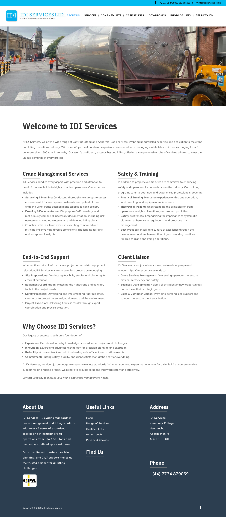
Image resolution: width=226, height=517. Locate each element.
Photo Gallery (180, 15)
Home (89, 418)
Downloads (157, 15)
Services (90, 15)
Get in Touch (204, 15)
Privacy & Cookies (97, 440)
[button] (5, 63)
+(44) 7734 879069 (169, 473)
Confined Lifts (111, 15)
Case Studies (135, 15)
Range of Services (97, 423)
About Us (73, 15)
